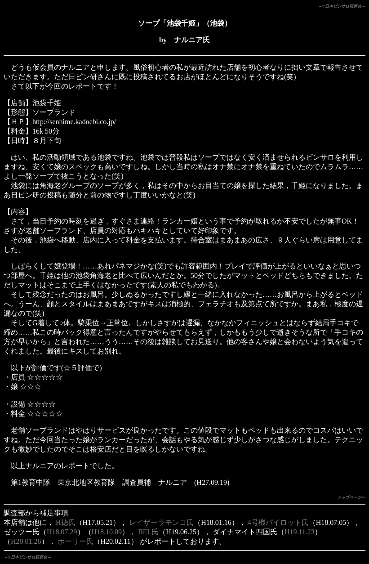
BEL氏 (148, 532)
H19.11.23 (300, 532)
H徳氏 (66, 522)
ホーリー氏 (75, 541)
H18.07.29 (62, 532)
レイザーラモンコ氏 (161, 522)
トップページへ (351, 497)
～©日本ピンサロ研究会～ (341, 6)
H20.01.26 (26, 541)
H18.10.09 (107, 532)
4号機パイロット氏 (278, 522)
